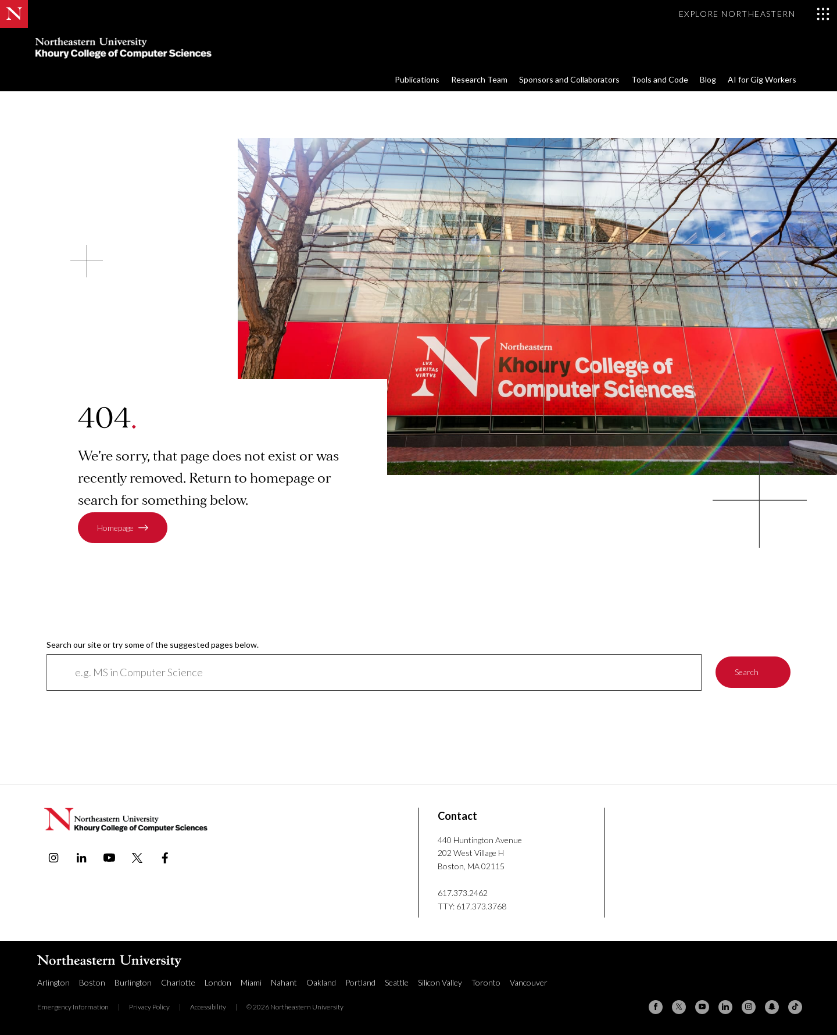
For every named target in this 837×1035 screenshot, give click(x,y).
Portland (360, 982)
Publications (417, 79)
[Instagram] (749, 1007)
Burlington (133, 982)
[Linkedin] (725, 1007)
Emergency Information (73, 1006)
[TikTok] (795, 1007)
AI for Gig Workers (762, 79)
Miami (251, 982)
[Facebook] (656, 1007)
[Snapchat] (772, 1007)
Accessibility (208, 1006)
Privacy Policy (149, 1006)
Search (747, 672)
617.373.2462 (463, 893)
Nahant (284, 982)
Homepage (115, 528)
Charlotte (178, 982)
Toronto (485, 982)
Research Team (479, 79)
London (218, 982)
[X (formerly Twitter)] (679, 1007)
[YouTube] (702, 1007)
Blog (708, 79)
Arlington (53, 982)
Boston (92, 982)
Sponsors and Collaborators (569, 79)
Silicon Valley (440, 982)
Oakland (321, 982)
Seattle (397, 982)
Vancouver (529, 982)
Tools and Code (659, 79)
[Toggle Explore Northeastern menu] (754, 14)
